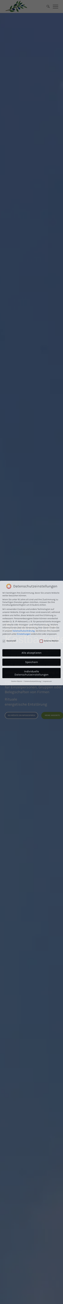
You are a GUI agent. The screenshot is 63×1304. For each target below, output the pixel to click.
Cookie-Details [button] (17, 623)
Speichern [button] (31, 603)
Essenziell (9, 582)
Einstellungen (24, 575)
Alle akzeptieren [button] (32, 594)
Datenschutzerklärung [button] (32, 623)
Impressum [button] (47, 623)
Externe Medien (49, 582)
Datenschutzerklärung (24, 572)
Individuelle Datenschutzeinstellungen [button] (31, 614)
